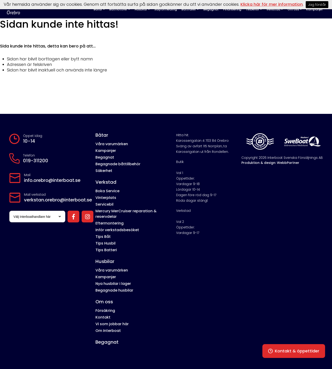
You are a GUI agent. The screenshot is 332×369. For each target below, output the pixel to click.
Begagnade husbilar (114, 290)
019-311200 (35, 160)
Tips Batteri (106, 250)
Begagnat (104, 157)
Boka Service (107, 191)
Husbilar (104, 261)
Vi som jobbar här (112, 324)
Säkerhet (103, 170)
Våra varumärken (111, 144)
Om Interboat (108, 330)
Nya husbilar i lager (113, 283)
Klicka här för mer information (271, 4)
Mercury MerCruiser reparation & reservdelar (126, 213)
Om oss (104, 301)
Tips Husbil (105, 243)
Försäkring (105, 310)
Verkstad (105, 182)
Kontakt (102, 317)
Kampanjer (105, 150)
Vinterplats (105, 197)
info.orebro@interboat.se (52, 180)
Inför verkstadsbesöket (117, 230)
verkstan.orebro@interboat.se (58, 200)
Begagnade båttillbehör (117, 164)
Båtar (101, 135)
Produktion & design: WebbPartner (270, 162)
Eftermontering (109, 223)
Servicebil (104, 204)
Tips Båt (103, 236)
